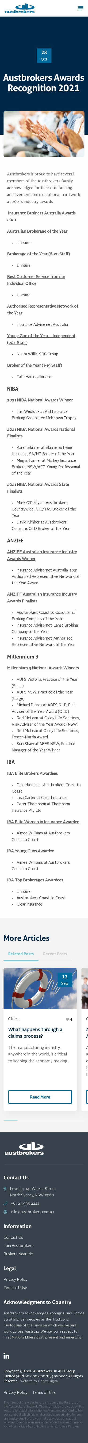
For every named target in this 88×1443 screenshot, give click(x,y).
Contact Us (13, 1238)
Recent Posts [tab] (55, 953)
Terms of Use (15, 1288)
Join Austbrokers (18, 1246)
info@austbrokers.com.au (32, 1212)
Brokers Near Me (18, 1254)
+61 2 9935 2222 (25, 1204)
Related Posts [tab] (21, 953)
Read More (40, 1096)
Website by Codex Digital (39, 1381)
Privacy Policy (15, 1280)
